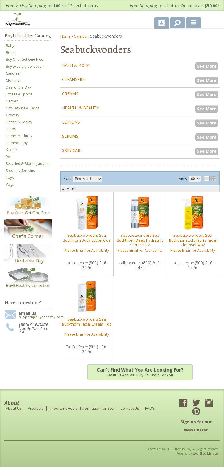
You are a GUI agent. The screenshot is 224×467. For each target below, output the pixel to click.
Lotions (71, 122)
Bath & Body (76, 65)
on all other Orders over (175, 5)
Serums (70, 136)
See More (206, 66)
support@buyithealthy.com (35, 317)
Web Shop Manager (206, 453)
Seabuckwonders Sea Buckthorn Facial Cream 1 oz (86, 321)
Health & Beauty (80, 108)
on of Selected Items (52, 5)
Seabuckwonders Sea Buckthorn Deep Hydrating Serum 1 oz (140, 240)
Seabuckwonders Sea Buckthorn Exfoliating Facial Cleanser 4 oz (193, 240)
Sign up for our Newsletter (196, 426)
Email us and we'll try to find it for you (139, 372)
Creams (70, 93)
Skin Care (72, 150)
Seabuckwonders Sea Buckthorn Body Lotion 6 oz (86, 237)
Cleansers (73, 79)
